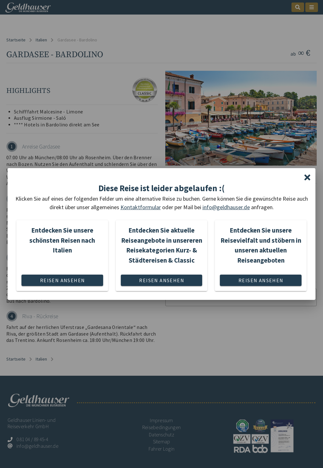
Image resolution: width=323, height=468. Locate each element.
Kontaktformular (140, 207)
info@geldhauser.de (226, 207)
